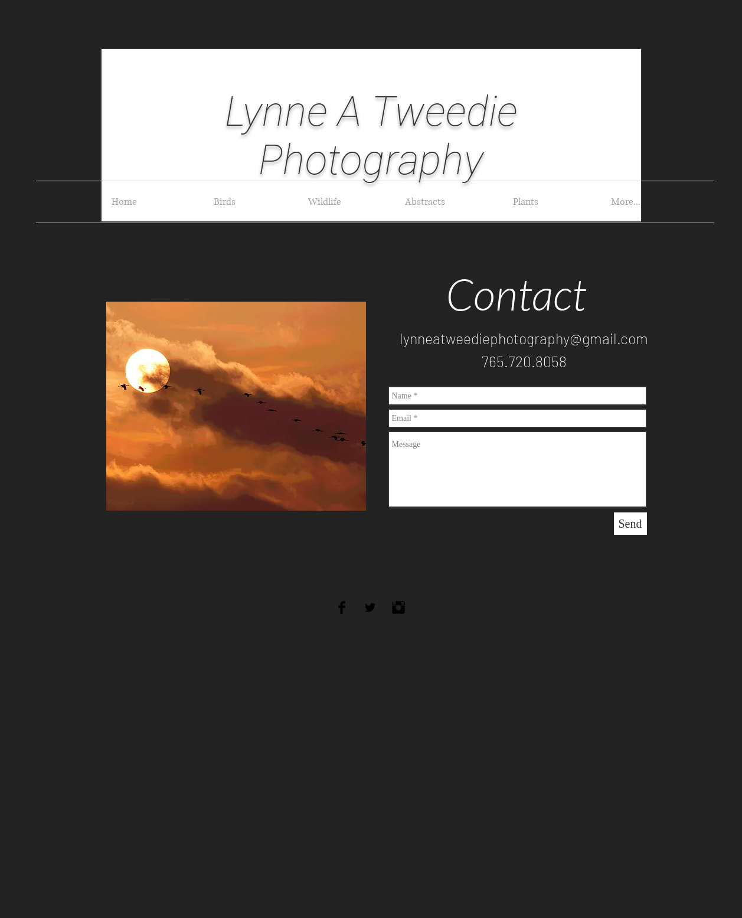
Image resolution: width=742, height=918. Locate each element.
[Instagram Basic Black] (398, 607)
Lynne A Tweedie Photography (371, 135)
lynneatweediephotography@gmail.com (524, 338)
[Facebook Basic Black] (341, 607)
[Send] (630, 523)
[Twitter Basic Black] (370, 607)
